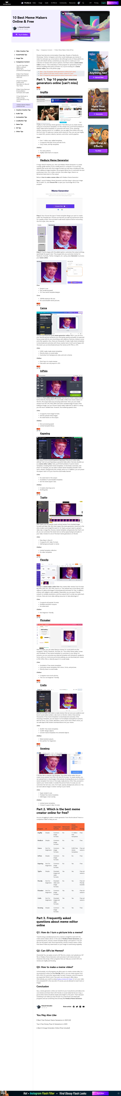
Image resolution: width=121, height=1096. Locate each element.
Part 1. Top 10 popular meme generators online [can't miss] (58, 71)
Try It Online (21, 34)
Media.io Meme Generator (54, 160)
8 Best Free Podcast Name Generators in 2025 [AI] (22, 75)
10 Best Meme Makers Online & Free (23, 105)
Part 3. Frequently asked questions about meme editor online (58, 75)
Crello (43, 685)
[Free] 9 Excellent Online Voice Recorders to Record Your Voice (22, 83)
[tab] (23, 51)
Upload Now (98, 77)
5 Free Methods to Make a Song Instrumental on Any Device (22, 98)
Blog (38, 50)
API (90, 3)
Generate (98, 114)
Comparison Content (46, 50)
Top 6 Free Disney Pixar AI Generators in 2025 (52, 1024)
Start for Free (112, 3)
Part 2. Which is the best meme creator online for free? (56, 73)
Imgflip (44, 92)
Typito (43, 497)
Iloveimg (45, 748)
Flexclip (44, 560)
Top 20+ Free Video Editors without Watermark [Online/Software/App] (23, 68)
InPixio (44, 371)
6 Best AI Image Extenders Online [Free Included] (53, 1028)
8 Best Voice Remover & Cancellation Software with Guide (23, 91)
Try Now (98, 151)
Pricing (96, 3)
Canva (43, 308)
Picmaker (45, 620)
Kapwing (45, 433)
